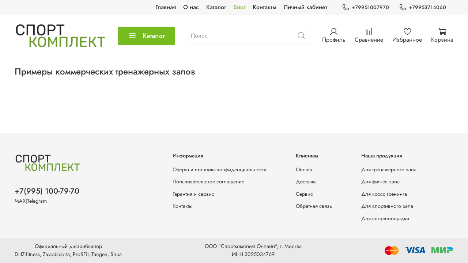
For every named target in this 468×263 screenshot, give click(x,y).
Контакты (264, 7)
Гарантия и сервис (193, 194)
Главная (165, 7)
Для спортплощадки (385, 218)
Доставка (306, 181)
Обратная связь (314, 206)
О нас (191, 7)
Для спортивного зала (387, 206)
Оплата (304, 169)
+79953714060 (422, 7)
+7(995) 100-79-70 (47, 191)
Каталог (216, 7)
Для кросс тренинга (384, 194)
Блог (239, 7)
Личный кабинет (305, 7)
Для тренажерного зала (388, 169)
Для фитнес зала (380, 181)
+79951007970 (365, 7)
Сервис (304, 194)
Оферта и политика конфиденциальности (220, 169)
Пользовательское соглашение (208, 181)
